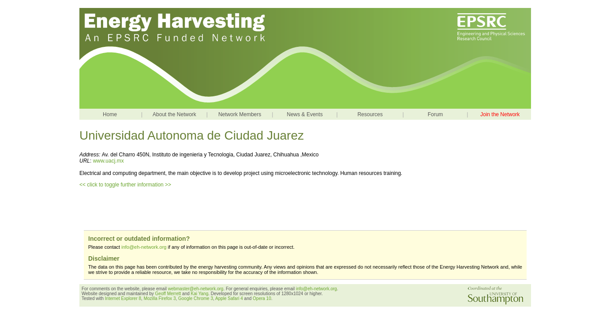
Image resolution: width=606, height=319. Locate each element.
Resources (369, 114)
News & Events (304, 114)
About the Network (174, 114)
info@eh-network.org (143, 247)
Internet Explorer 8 (123, 298)
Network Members (239, 114)
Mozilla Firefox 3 (160, 298)
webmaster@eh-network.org (196, 288)
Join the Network (500, 114)
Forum (435, 114)
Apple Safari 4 (229, 298)
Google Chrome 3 (195, 298)
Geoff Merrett (169, 293)
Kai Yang (200, 293)
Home (110, 114)
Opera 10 (262, 298)
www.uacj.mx (108, 161)
